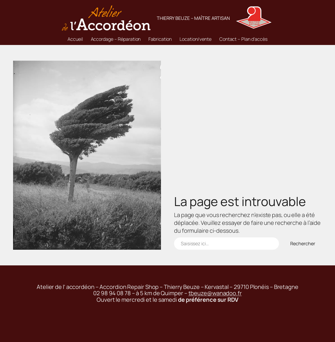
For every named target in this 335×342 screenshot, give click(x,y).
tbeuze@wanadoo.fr (215, 293)
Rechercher (302, 243)
